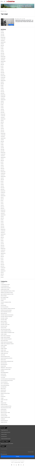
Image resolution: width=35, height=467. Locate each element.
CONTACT (22, 462)
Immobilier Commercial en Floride (5, 369)
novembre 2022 (3, 96)
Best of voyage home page (4, 297)
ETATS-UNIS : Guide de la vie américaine (6, 316)
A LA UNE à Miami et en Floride (5, 284)
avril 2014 (2, 261)
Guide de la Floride (4, 434)
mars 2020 (2, 147)
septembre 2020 (3, 138)
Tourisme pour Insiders (4, 415)
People (2, 401)
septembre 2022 (3, 99)
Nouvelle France (3, 396)
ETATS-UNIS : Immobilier (4, 318)
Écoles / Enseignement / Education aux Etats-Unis (8, 308)
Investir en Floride (3, 374)
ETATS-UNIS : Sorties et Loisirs (5, 324)
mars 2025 (2, 51)
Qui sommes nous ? (4, 436)
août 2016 (2, 216)
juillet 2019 (2, 160)
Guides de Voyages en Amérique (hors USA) (7, 361)
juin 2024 (2, 66)
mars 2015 (2, 243)
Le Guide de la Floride (17, 462)
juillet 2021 (2, 122)
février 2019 (2, 168)
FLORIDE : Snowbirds (4, 348)
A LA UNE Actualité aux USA (5, 286)
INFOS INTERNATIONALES (4, 372)
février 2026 (2, 34)
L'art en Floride (3, 377)
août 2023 (2, 82)
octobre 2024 (3, 59)
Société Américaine (3, 409)
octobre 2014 (3, 251)
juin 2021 (2, 123)
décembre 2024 (3, 56)
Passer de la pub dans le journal (5, 438)
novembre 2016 (3, 211)
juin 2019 (2, 162)
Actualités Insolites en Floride (5, 289)
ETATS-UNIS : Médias (4, 319)
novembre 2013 (3, 267)
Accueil (2, 11)
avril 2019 (2, 165)
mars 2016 (2, 224)
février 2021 (2, 130)
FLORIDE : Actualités (4, 334)
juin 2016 (2, 219)
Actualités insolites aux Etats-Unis (5, 287)
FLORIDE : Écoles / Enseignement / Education (7, 343)
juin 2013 (2, 275)
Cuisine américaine (3, 305)
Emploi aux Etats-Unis (4, 313)
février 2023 (2, 91)
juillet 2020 (2, 141)
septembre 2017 (3, 195)
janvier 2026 (2, 35)
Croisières (2, 303)
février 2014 (2, 264)
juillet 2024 (2, 64)
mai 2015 (2, 240)
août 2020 (2, 139)
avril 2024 (2, 69)
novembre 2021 (3, 115)
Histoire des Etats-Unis (4, 364)
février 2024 (2, 72)
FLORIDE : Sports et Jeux (4, 353)
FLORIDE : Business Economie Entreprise (6, 342)
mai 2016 (2, 221)
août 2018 (2, 178)
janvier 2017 (2, 208)
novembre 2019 (3, 154)
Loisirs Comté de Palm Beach (5, 385)
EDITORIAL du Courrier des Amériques (6, 310)
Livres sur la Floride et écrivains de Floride (7, 380)
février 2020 (2, 149)
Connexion (17, 456)
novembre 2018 (3, 173)
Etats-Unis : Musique (4, 321)
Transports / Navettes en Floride (5, 417)
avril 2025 (2, 50)
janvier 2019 (2, 170)
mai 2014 (2, 259)
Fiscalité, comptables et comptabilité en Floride (7, 332)
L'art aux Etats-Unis (3, 375)
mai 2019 (2, 163)
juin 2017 (2, 200)
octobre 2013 (3, 269)
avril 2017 (2, 203)
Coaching (2, 300)
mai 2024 (2, 67)
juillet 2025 (2, 45)
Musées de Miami (3, 391)
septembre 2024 (3, 61)
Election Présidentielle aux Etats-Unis (6, 311)
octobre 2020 (3, 136)
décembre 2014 (3, 248)
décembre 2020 (3, 133)
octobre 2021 (3, 117)
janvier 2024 (2, 74)
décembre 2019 (3, 152)
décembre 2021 (3, 114)
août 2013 (2, 272)
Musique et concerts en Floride (5, 393)
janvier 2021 (2, 131)
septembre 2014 (3, 253)
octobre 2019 (3, 155)
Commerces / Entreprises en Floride (6, 302)
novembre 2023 (3, 77)
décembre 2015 (3, 229)
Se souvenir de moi (4, 454)
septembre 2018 (3, 176)
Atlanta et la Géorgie (4, 295)
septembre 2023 (3, 80)
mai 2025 (2, 48)
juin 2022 (2, 104)
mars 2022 (2, 109)
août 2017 (2, 197)
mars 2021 (2, 128)
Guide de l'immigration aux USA (5, 356)
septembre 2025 (3, 42)
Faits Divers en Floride (4, 326)
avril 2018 (2, 184)
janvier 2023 (2, 93)
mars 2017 (2, 205)
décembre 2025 (3, 37)
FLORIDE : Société (3, 350)
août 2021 (2, 120)
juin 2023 (2, 85)
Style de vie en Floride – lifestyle (5, 412)
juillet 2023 (2, 83)
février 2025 (2, 53)
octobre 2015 (3, 232)
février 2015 (2, 245)
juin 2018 (2, 181)
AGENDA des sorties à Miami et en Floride (7, 292)
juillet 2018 (2, 179)
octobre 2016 (3, 213)
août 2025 (2, 43)
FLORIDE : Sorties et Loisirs (4, 351)
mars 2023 (2, 90)
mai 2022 (2, 106)
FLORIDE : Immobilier (4, 345)
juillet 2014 (2, 256)
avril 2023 (2, 88)
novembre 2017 (3, 192)
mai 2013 (2, 277)
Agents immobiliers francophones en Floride (7, 294)
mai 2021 (2, 125)
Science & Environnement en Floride (6, 407)
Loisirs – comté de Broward (5, 383)
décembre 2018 (3, 171)
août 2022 (2, 101)
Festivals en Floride (3, 327)
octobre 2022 (3, 98)
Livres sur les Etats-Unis (4, 382)
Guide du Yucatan (3, 359)
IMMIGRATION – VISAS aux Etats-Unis (6, 367)
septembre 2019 (3, 157)
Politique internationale (4, 404)
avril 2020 (2, 146)
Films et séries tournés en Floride (5, 329)
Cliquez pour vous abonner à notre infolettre (7, 443)
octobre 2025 (3, 40)
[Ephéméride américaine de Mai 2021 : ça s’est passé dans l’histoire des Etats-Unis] (7, 22)
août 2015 (2, 235)
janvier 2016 (2, 227)
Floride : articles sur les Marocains (5, 335)
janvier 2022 (2, 112)
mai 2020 (2, 144)
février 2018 (2, 187)
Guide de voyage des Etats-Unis (5, 432)
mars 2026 (2, 32)
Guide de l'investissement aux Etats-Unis (6, 358)
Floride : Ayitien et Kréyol (4, 340)
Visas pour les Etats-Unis (4, 420)
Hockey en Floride (3, 366)
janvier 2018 (2, 189)
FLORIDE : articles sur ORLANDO (5, 337)
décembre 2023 (3, 75)
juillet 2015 (2, 237)
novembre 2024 (3, 58)
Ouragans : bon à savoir (4, 399)
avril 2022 (2, 107)
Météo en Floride (3, 388)
